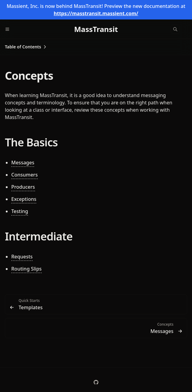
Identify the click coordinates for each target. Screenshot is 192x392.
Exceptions (23, 199)
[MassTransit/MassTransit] (96, 382)
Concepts (29, 75)
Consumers (24, 174)
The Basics (31, 142)
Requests (22, 256)
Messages (22, 162)
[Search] (175, 29)
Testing (19, 211)
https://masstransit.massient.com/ (96, 13)
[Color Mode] (187, 29)
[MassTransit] (96, 29)
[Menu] (10, 29)
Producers (23, 187)
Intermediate (39, 236)
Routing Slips (26, 268)
